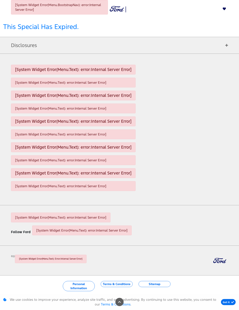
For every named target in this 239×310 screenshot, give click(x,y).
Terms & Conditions (116, 284)
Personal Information (78, 286)
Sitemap (154, 284)
